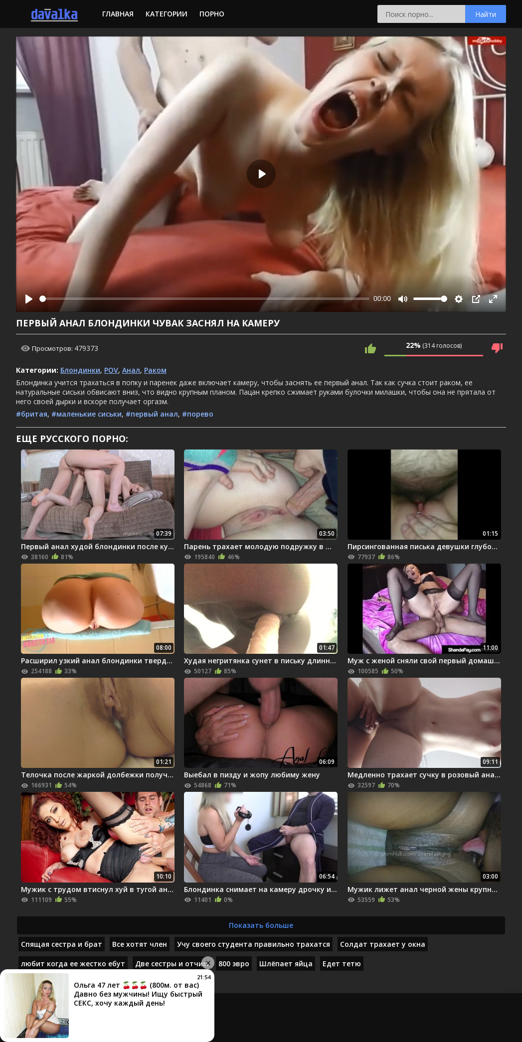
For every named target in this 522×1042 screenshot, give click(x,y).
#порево (197, 414)
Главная (118, 13)
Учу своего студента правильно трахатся (253, 944)
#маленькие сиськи (86, 414)
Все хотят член (139, 944)
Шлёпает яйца (286, 963)
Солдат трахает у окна (382, 944)
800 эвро (233, 963)
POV (111, 370)
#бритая (31, 414)
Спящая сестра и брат (61, 944)
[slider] (204, 298)
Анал (131, 370)
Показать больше (261, 925)
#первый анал (152, 414)
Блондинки (80, 370)
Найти (485, 14)
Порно (211, 13)
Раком (155, 370)
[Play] (29, 299)
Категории (166, 13)
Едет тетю (342, 963)
